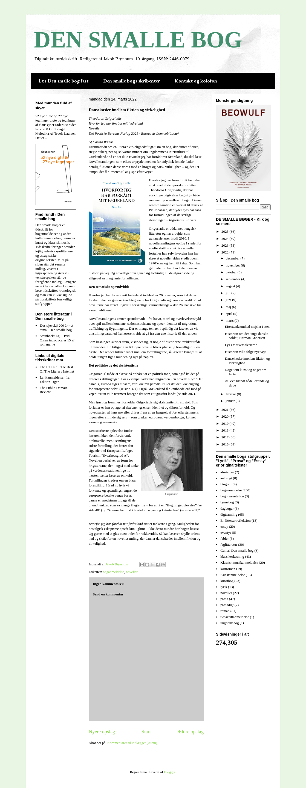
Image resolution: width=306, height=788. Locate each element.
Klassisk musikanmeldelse (239, 562)
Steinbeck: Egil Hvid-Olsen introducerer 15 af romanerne (57, 340)
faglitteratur (228, 544)
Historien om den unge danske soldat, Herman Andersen (246, 336)
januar (231, 401)
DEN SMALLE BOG (138, 39)
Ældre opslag (190, 731)
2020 (225, 416)
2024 (225, 239)
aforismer (227, 472)
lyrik (223, 587)
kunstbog (226, 581)
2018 (225, 430)
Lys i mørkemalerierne (241, 345)
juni (229, 300)
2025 (225, 231)
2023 (225, 245)
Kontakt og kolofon (196, 81)
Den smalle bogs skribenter (131, 81)
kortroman (227, 569)
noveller (132, 572)
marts (230, 320)
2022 (225, 252)
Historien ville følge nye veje (245, 352)
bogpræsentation (232, 496)
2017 (225, 437)
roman (224, 611)
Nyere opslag (102, 731)
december (233, 258)
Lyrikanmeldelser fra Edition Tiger (55, 379)
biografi (226, 484)
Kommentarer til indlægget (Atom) (132, 743)
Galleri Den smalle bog (236, 550)
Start (146, 731)
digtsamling (228, 514)
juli (229, 293)
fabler (224, 538)
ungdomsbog (229, 623)
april (229, 314)
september (233, 279)
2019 (225, 423)
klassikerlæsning (232, 556)
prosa (224, 599)
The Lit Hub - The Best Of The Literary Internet (57, 369)
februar (231, 394)
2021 (225, 410)
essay (224, 526)
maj (229, 307)
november (233, 265)
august (231, 286)
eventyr (225, 532)
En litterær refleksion (235, 520)
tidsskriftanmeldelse (234, 617)
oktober (232, 272)
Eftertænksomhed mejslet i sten (247, 326)
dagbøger (226, 508)
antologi (226, 478)
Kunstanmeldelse (232, 575)
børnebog (227, 502)
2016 (225, 444)
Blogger (169, 772)
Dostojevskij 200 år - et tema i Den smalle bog (56, 327)
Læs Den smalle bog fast (63, 81)
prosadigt (226, 605)
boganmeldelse (113, 572)
